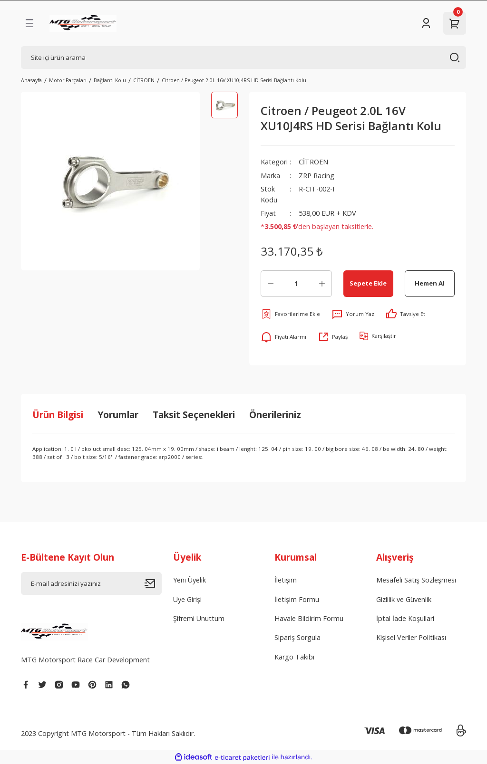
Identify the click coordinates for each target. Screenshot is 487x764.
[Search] (243, 57)
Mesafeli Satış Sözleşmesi (416, 579)
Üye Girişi (187, 599)
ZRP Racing (316, 175)
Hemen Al (429, 283)
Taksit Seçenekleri (194, 414)
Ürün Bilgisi (57, 414)
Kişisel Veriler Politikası (411, 637)
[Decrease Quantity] (270, 283)
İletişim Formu (296, 599)
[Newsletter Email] (91, 583)
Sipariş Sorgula (297, 637)
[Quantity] (296, 283)
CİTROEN (313, 161)
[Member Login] (426, 23)
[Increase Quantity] (321, 283)
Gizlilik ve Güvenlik (403, 599)
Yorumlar (117, 414)
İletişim (285, 579)
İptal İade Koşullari (405, 618)
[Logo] (83, 23)
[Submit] (153, 583)
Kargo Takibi (294, 656)
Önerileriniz (275, 414)
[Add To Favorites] (290, 314)
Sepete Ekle (368, 283)
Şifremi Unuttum (198, 618)
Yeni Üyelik (189, 579)
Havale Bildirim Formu (308, 618)
